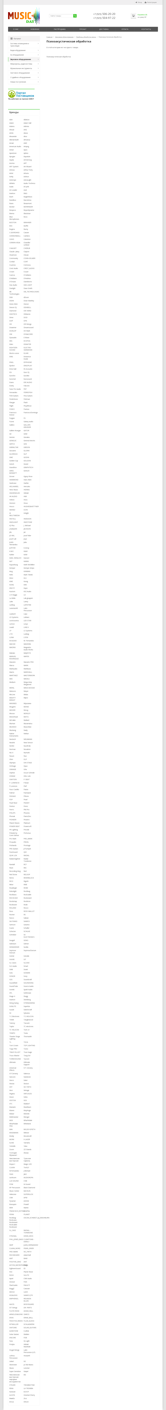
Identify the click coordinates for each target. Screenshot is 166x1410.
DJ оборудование (17, 55)
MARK (26, 665)
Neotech (12, 739)
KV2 (10, 1272)
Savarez (27, 925)
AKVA (11, 133)
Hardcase (12, 483)
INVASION (27, 519)
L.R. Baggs (13, 595)
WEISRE (26, 1114)
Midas (26, 694)
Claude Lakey (14, 251)
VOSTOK (12, 1100)
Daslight (12, 288)
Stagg (26, 996)
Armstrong (28, 160)
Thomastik (28, 1036)
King (11, 571)
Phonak (12, 816)
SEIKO (26, 940)
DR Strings (27, 324)
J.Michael (27, 1171)
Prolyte (12, 1344)
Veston (26, 1083)
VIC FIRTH (27, 1087)
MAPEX (26, 656)
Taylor (11, 1026)
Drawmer (12, 327)
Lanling (12, 605)
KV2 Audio (27, 591)
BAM (25, 1258)
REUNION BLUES (27, 1299)
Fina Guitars (28, 396)
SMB (11, 969)
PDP (11, 799)
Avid (25, 190)
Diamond (12, 311)
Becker (12, 207)
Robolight (12, 891)
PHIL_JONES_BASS (16, 1239)
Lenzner (27, 1368)
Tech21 (26, 1167)
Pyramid (12, 1201)
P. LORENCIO (14, 783)
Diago (26, 1265)
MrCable (12, 720)
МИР (11, 1245)
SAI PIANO (13, 921)
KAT (10, 561)
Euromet (12, 379)
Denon (26, 304)
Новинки (35, 29)
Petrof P (27, 1285)
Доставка (103, 29)
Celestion (27, 239)
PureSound (13, 852)
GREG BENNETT (13, 472)
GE (10, 434)
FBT (25, 389)
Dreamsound (28, 327)
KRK (25, 585)
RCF (25, 864)
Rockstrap (13, 901)
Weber (11, 1114)
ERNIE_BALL (28, 1318)
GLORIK (27, 451)
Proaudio (12, 842)
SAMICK (27, 921)
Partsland (27, 793)
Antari (11, 150)
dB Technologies (14, 293)
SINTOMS (13, 1327)
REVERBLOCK (29, 878)
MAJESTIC (27, 653)
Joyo (25, 539)
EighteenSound (15, 1268)
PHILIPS (12, 813)
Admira (26, 126)
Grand (26, 464)
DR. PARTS (28, 1307)
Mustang (12, 730)
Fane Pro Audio (15, 389)
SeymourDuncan (30, 950)
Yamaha (27, 1143)
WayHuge (27, 1110)
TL (10, 1042)
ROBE (26, 888)
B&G (25, 193)
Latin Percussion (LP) (29, 1351)
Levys (26, 624)
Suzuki (11, 1010)
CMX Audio (28, 1278)
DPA (25, 321)
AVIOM (26, 1201)
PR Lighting (13, 830)
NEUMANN (28, 739)
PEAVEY (26, 803)
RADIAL (26, 855)
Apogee (12, 156)
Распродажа (59, 29)
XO (25, 1361)
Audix (11, 187)
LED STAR (27, 620)
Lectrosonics (14, 620)
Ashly (11, 176)
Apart (11, 1278)
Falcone (27, 386)
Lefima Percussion (13, 1357)
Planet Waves (14, 823)
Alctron (12, 1292)
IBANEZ (12, 510)
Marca (11, 665)
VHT (10, 1087)
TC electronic (28, 1026)
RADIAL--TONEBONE (28, 1231)
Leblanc (26, 617)
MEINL (11, 688)
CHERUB (27, 248)
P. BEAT (27, 779)
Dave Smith (28, 288)
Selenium (12, 944)
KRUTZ (12, 588)
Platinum (27, 823)
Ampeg (26, 146)
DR (10, 324)
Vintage (26, 1090)
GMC (11, 457)
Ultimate (12, 1062)
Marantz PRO (29, 662)
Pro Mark (12, 839)
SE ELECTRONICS (29, 936)
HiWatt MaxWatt (27, 1345)
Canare (26, 232)
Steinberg (27, 999)
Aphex (26, 153)
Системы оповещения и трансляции (19, 44)
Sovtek (11, 989)
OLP (25, 759)
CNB (25, 1181)
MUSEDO (12, 727)
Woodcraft (28, 1136)
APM (25, 1198)
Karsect (26, 558)
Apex (25, 150)
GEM (25, 434)
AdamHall (27, 1255)
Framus (26, 409)
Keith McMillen (29, 565)
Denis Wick (13, 304)
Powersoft (27, 826)
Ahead (11, 130)
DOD (25, 317)
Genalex (27, 437)
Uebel (11, 1361)
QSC (25, 852)
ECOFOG (27, 341)
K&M (25, 551)
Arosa (11, 1402)
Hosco (11, 506)
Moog (26, 710)
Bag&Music (28, 197)
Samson (12, 925)
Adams (12, 126)
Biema (11, 213)
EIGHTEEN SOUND (13, 348)
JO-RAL (12, 535)
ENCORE (12, 1338)
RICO (11, 881)
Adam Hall (27, 123)
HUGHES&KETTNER (31, 506)
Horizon (12, 503)
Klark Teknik (28, 575)
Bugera (12, 229)
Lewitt (11, 627)
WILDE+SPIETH (29, 1129)
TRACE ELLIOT (14, 1052)
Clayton (26, 251)
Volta (25, 1097)
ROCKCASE (13, 898)
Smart (26, 966)
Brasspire (12, 1204)
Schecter (12, 931)
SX (10, 1013)
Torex (26, 1049)
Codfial (26, 1331)
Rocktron (27, 901)
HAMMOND (13, 480)
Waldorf (27, 1104)
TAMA (11, 1020)
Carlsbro (27, 236)
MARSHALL (28, 672)
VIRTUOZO (28, 1094)
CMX (11, 1198)
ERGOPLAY (28, 365)
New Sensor (28, 742)
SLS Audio (13, 966)
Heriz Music (13, 490)
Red (25, 871)
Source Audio (29, 986)
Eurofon (12, 376)
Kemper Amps (29, 568)
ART (25, 163)
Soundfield (13, 983)
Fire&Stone (13, 399)
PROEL (26, 842)
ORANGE (12, 769)
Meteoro (12, 691)
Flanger (12, 402)
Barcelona (27, 200)
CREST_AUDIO (29, 268)
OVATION (13, 779)
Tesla (26, 1033)
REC (25, 868)
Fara (11, 1341)
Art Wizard (27, 166)
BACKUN (27, 1191)
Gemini (12, 437)
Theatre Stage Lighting (14, 1037)
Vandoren (27, 1077)
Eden (11, 344)
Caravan (27, 1288)
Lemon (12, 624)
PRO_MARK (28, 839)
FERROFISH (28, 392)
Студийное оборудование (20, 77)
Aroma (11, 163)
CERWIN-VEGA (14, 242)
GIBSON (27, 447)
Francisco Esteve (12, 413)
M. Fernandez (29, 641)
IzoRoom (12, 1177)
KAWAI (26, 561)
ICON (26, 510)
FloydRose (27, 406)
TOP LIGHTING (29, 1045)
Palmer (12, 793)
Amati (11, 143)
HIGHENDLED (14, 493)
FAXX (11, 1174)
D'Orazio (12, 281)
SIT (25, 959)
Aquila (11, 160)
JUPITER (12, 548)
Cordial (12, 262)
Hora (25, 500)
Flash (26, 402)
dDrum (26, 297)
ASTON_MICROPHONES (18, 1265)
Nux (25, 756)
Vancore (12, 1077)
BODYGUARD (29, 1304)
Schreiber (12, 935)
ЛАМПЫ (27, 1211)
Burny (26, 229)
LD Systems (13, 617)
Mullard (26, 720)
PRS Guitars (13, 849)
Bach (11, 197)
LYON (26, 637)
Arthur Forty (28, 170)
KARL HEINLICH (15, 558)
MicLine (12, 694)
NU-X (11, 752)
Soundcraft (28, 979)
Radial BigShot (14, 859)
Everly (11, 386)
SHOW (11, 956)
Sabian (26, 918)
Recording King (15, 871)
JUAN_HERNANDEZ (31, 1245)
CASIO (11, 239)
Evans (11, 382)
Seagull (12, 940)
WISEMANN (13, 1133)
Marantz (12, 662)
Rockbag (27, 891)
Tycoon (26, 1059)
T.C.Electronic (14, 1016)
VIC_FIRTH (27, 1252)
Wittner (26, 1133)
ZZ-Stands (27, 1149)
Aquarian (27, 156)
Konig (26, 581)
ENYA (11, 1318)
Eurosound (28, 379)
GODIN (26, 457)
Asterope (12, 180)
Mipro (26, 698)
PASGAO (12, 796)
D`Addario (27, 275)
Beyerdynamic (29, 210)
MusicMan (27, 727)
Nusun (11, 756)
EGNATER (27, 344)
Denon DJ (13, 307)
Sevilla (26, 947)
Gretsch (26, 471)
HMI (25, 496)
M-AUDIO (13, 641)
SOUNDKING (28, 983)
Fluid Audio (13, 1285)
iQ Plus (12, 525)
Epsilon (12, 365)
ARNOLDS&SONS (16, 1314)
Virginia (12, 1094)
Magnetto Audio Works (28, 648)
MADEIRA (27, 644)
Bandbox (12, 200)
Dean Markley (29, 301)
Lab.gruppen (28, 598)
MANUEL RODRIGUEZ (14, 657)
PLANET (27, 1214)
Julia (25, 542)
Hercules (27, 486)
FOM (11, 1184)
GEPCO (12, 444)
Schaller (26, 928)
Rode (26, 905)
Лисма (26, 1153)
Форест (12, 1164)
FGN (25, 1282)
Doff (11, 321)
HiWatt (26, 493)
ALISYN (12, 1395)
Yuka (25, 1146)
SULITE (26, 1275)
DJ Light (27, 1341)
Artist (11, 173)
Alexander (13, 136)
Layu (25, 614)
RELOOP (27, 874)
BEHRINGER (28, 207)
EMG (11, 356)
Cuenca (12, 275)
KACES (11, 1304)
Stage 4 (12, 996)
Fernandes (13, 392)
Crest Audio (13, 268)
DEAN (11, 301)
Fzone (11, 421)
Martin (26, 1208)
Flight (11, 406)
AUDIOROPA (28, 1177)
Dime (11, 317)
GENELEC (12, 440)
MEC (11, 679)
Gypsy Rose (28, 476)
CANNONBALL (15, 236)
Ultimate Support (27, 1063)
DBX (11, 297)
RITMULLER (13, 1324)
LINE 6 (26, 627)
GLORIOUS (13, 454)
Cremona (27, 265)
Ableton (26, 120)
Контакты (146, 29)
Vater (26, 1080)
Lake (11, 601)
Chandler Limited (27, 243)
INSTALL (12, 519)
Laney (26, 601)
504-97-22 (104, 18)
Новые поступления (18, 82)
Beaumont (28, 203)
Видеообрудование (18, 50)
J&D (25, 1174)
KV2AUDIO (13, 1295)
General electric (29, 440)
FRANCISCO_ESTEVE (17, 1211)
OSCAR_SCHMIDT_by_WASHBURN (36, 1218)
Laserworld (13, 608)
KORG (11, 585)
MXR (11, 1208)
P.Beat (26, 783)
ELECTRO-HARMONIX (28, 348)
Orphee (12, 773)
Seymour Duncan (12, 951)
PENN (11, 1214)
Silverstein (13, 1365)
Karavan (12, 1392)
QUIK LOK (13, 855)
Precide (26, 830)
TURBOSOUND (15, 1059)
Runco (11, 918)
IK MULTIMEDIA (14, 514)
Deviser (12, 1282)
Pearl (25, 799)
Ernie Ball (12, 369)
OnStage (12, 766)
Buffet (26, 226)
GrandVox (13, 467)
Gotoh (11, 464)
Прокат (82, 29)
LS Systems (28, 631)
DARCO (26, 1314)
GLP (25, 454)
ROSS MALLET (29, 911)
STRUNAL (13, 1236)
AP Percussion (14, 1187)
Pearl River (13, 803)
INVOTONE (28, 522)
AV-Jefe (26, 187)
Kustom (12, 591)
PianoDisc (27, 816)
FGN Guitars (13, 396)
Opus (26, 766)
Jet (25, 532)
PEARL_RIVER (29, 1248)
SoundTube (13, 986)
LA (25, 595)
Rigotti (26, 881)
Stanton (12, 999)
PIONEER (12, 820)
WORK (11, 1139)
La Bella (12, 598)
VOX (25, 1100)
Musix (11, 1368)
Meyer (26, 691)
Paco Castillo (14, 789)
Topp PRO (13, 1049)
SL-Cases (12, 963)
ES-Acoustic (28, 369)
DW (10, 334)
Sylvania (27, 1013)
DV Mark (27, 331)
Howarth (27, 1356)
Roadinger (13, 888)
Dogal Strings (14, 1350)
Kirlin (11, 575)
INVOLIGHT (13, 522)
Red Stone (13, 874)
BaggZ (11, 1288)
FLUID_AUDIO (29, 1321)
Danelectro (28, 281)
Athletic (12, 183)
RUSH (11, 1275)
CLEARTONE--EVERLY (29, 1240)
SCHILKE (27, 931)
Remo (11, 878)
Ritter (11, 884)
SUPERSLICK (28, 1194)
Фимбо (12, 1398)
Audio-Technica (29, 183)
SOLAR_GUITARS (30, 1327)
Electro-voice (14, 353)
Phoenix (27, 813)
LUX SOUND (14, 1181)
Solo (11, 973)
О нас (16, 29)
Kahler (11, 554)
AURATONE (13, 1331)
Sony (25, 976)
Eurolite (26, 376)
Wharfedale (28, 1120)
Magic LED (28, 1164)
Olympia (12, 763)
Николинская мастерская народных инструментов (15, 1378)
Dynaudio (12, 337)
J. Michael (27, 525)
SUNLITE (12, 1006)
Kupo (26, 588)
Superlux (27, 1006)
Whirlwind (27, 1124)
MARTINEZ (13, 675)
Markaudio (13, 669)
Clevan (26, 255)
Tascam (27, 1023)
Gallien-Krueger (15, 430)
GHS (25, 444)
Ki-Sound (27, 1184)
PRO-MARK (13, 1252)
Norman (12, 749)
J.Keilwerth (13, 529)
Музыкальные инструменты (21, 68)
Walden (26, 1334)
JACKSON (27, 529)
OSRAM (12, 776)
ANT (25, 1262)
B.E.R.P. (26, 1392)
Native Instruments (13, 734)
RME (25, 884)
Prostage (27, 845)
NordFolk (27, 746)
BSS (10, 226)
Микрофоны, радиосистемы (21, 64)
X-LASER (27, 1139)
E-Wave (26, 337)
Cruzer (26, 272)
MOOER (12, 710)
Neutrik (12, 742)
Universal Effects (12, 1069)
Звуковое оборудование (20, 59)
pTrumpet (27, 849)
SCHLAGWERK (29, 1324)
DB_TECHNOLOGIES (31, 292)
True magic (28, 1052)
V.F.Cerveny (13, 1073)
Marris (11, 672)
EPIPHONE (28, 362)
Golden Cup (13, 461)
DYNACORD (28, 334)
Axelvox (12, 193)
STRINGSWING (29, 1003)
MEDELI (27, 679)
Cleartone (13, 255)
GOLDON (27, 461)
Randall (12, 864)
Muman (12, 723)
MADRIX (12, 647)
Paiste (26, 789)
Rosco (26, 908)
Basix (11, 203)
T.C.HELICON (28, 1016)
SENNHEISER (14, 947)
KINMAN (27, 571)
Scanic (11, 928)
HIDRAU (27, 490)
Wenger (26, 1117)
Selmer (26, 944)
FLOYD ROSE (14, 1311)
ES (24, 1268)
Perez (26, 806)
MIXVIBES (13, 703)
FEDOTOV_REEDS (16, 1321)
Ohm (11, 759)
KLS (25, 578)
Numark (27, 752)
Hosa (26, 503)
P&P (25, 786)
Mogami (12, 707)
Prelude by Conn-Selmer (14, 834)
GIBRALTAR (13, 447)
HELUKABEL (14, 486)
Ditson (26, 1402)
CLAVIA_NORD (14, 1248)
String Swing (13, 1003)
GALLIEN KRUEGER (27, 426)
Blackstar (27, 213)
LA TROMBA (28, 1388)
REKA (11, 1388)
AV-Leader (13, 190)
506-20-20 (104, 14)
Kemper (12, 568)
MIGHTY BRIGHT (12, 699)
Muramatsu (28, 723)
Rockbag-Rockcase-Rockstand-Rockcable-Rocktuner (13, 1222)
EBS (10, 341)
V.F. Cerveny (28, 1068)
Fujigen (12, 418)
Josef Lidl (12, 539)
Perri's (11, 809)
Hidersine (12, 1194)
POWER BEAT (14, 826)
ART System (13, 166)
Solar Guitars (14, 1334)
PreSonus (27, 833)
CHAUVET (13, 248)
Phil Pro (26, 809)
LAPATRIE (27, 605)
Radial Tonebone (27, 860)
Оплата (125, 29)
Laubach (12, 614)
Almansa (27, 140)
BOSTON (12, 222)
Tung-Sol (27, 1055)
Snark (26, 969)
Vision (11, 1097)
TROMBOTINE (29, 1385)
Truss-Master (14, 1055)
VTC (10, 1104)
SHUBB (26, 956)
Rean (11, 868)
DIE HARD (27, 311)
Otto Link (27, 776)
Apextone (12, 153)
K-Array (26, 548)
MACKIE (12, 644)
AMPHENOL (13, 1298)
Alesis (26, 133)
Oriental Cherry (29, 1395)
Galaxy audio (28, 421)
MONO (26, 707)
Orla (25, 769)
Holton (11, 500)
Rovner (12, 914)
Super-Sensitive (15, 1371)
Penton (12, 806)
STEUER (12, 1385)
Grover (11, 476)
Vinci (11, 1090)
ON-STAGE (28, 763)
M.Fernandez (14, 1171)
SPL (10, 993)
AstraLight (27, 180)
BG (25, 1375)
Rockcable (27, 894)
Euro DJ (26, 372)
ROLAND (12, 908)
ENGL (11, 362)
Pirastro (27, 820)
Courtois (12, 265)
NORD (11, 746)
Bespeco (12, 210)
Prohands (12, 845)
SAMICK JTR (28, 1295)
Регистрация (151, 2)
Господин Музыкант (13, 1154)
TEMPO (12, 1033)
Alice (25, 136)
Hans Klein (27, 480)
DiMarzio (27, 314)
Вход (139, 2)
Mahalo (12, 653)
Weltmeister (13, 1117)
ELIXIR (26, 353)
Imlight (26, 513)
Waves (11, 1110)
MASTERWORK (29, 675)
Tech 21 (27, 1030)
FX (24, 418)
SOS (10, 979)
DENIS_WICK (28, 1236)
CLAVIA (12, 1167)
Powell (26, 1204)
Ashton (26, 176)
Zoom (11, 1149)
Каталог (15, 38)
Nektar (26, 733)
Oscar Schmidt (29, 773)
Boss (25, 217)
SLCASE (26, 963)
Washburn (27, 1107)
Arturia (26, 173)
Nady (26, 730)
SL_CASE (12, 1230)
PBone (26, 796)
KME (11, 581)
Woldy (11, 1136)
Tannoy (12, 1023)
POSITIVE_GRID (15, 1262)
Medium (12, 682)
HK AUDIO (13, 496)
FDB (25, 1338)
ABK (11, 120)
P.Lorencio (13, 786)
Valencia (27, 1073)
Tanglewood (28, 1020)
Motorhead (13, 717)
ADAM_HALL (28, 1311)
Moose (12, 713)
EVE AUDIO (28, 382)
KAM (25, 554)
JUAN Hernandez (13, 543)
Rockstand (27, 898)
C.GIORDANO (14, 232)
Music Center (14, 1191)
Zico (25, 1398)
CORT (26, 262)
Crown (11, 272)
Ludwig (26, 634)
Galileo (11, 425)
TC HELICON (14, 1030)
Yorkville (12, 1146)
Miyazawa (27, 703)
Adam (11, 123)
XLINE (11, 1143)
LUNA (11, 637)
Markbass (27, 669)
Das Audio (13, 285)
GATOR (26, 430)
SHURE (12, 959)
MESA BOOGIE (29, 688)
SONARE (27, 973)
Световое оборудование (20, 73)
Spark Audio (28, 989)
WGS (11, 1120)
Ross (11, 911)
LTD (11, 634)
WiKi (11, 1129)
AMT (11, 1258)
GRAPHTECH (28, 467)
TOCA (26, 1042)
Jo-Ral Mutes (28, 1365)
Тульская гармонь (27, 1159)
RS (25, 914)
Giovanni (12, 451)
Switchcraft (28, 1010)
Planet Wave (28, 1272)
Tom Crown (13, 1045)
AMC (25, 143)
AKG (25, 130)
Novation (27, 749)
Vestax (11, 1083)
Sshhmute (27, 993)
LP (10, 631)
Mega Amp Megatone (28, 683)
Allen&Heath (14, 140)
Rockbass (12, 894)
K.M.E (11, 551)
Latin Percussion (28, 609)
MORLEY (27, 713)
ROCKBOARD (14, 1255)
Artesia (12, 170)
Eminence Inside (27, 357)
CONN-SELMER (29, 258)
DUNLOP (12, 331)
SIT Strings (13, 1307)
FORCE (12, 409)
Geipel (26, 1371)
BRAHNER (27, 222)
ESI (10, 372)
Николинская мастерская (14, 1159)
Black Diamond (29, 1187)
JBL (10, 532)
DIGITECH (13, 314)
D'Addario (13, 278)
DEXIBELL (27, 307)
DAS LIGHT (28, 285)
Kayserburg (13, 565)
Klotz (11, 578)
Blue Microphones (14, 218)
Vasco (11, 1080)
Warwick (12, 1107)
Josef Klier (27, 535)
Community (13, 258)
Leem (26, 1292)
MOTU (26, 717)
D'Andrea (27, 278)
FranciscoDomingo (31, 412)
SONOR (12, 976)
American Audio (15, 146)
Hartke (26, 483)
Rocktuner (13, 905)
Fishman (27, 399)
